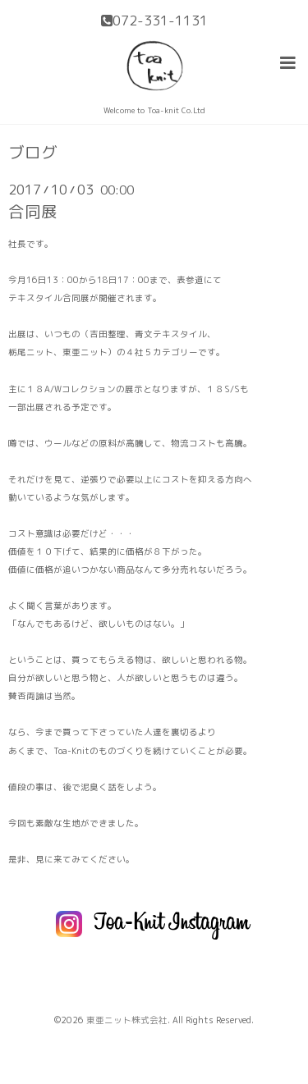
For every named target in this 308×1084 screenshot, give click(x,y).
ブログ (32, 152)
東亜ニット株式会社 (127, 1020)
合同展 (32, 211)
